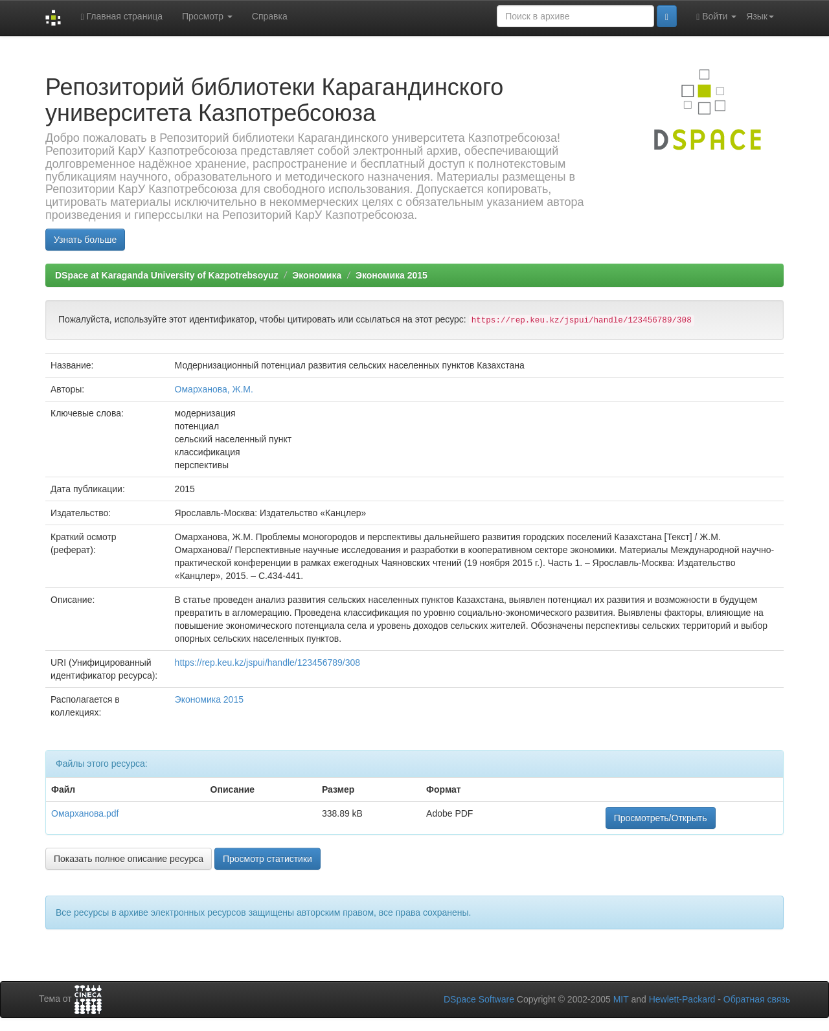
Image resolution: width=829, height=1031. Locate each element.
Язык (760, 16)
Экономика (316, 275)
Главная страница (121, 16)
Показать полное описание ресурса (128, 859)
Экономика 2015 (391, 275)
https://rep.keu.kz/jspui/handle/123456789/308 (267, 662)
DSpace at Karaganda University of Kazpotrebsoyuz (166, 275)
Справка (270, 16)
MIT (621, 999)
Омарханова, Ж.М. (214, 389)
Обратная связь (756, 999)
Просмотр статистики (267, 859)
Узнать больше (85, 239)
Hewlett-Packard (682, 999)
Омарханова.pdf (85, 813)
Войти (716, 16)
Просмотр (207, 16)
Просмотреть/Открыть (660, 818)
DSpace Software (479, 999)
